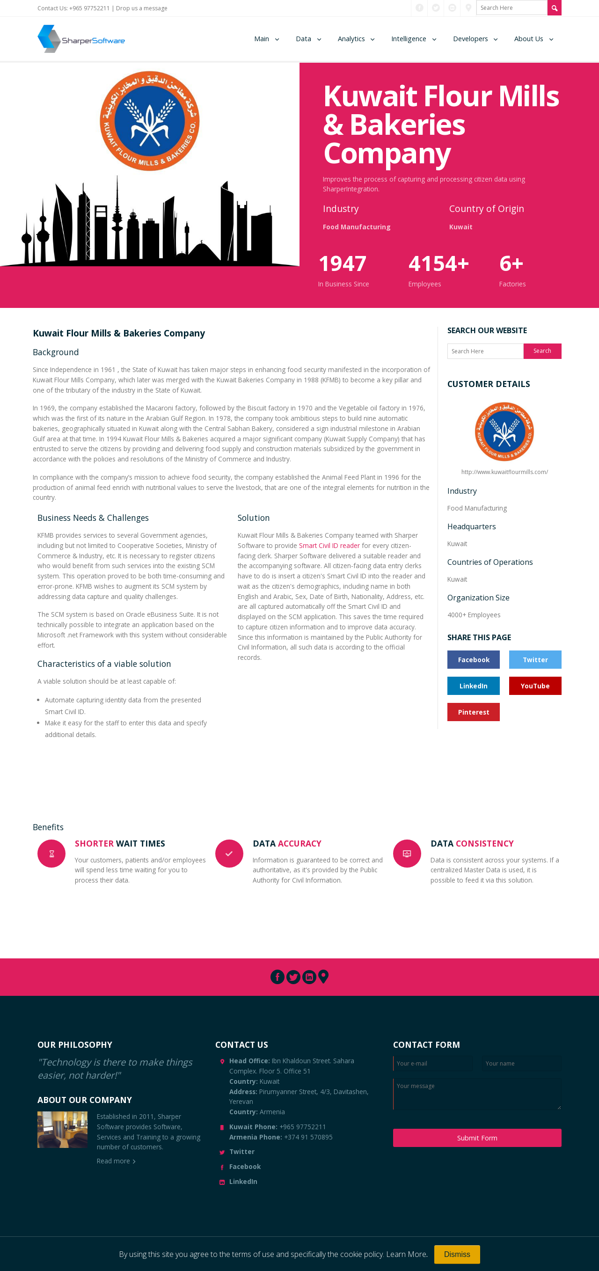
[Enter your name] (522, 1063)
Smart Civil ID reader (329, 545)
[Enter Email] (433, 1063)
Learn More (406, 1254)
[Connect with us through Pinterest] (468, 8)
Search (542, 351)
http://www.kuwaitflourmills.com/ (504, 436)
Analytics (351, 38)
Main (261, 38)
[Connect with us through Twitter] (436, 8)
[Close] (457, 1254)
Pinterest (473, 712)
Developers (470, 38)
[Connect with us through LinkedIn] (452, 8)
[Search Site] (555, 7)
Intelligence (408, 38)
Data (303, 38)
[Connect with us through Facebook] (420, 8)
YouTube (535, 685)
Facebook (473, 659)
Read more (113, 1160)
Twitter (535, 659)
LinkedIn (474, 685)
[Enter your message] (477, 1094)
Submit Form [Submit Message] (477, 1137)
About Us (528, 38)
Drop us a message (142, 8)
